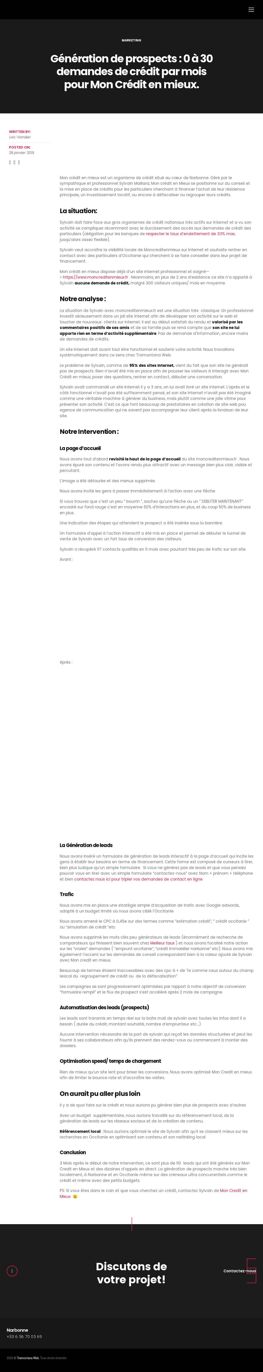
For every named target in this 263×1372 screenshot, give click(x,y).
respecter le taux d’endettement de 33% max (190, 234)
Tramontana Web (28, 1358)
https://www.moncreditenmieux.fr (95, 277)
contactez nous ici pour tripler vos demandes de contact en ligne (138, 879)
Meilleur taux (162, 943)
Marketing (131, 40)
